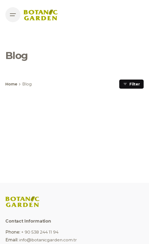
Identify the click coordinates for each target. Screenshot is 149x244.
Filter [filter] (131, 84)
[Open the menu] (12, 14)
